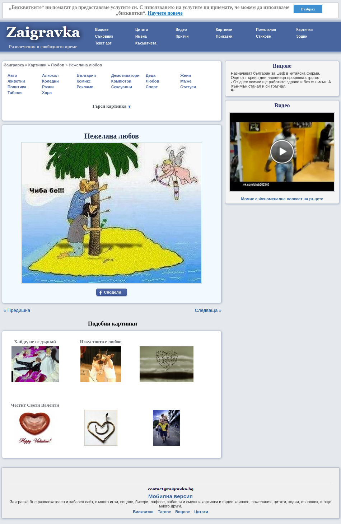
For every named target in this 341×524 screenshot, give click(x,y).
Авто (12, 75)
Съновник (104, 36)
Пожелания (266, 30)
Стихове (263, 36)
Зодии (301, 36)
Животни (16, 81)
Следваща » (208, 310)
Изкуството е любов (101, 341)
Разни (47, 87)
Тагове (164, 512)
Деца (150, 75)
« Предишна (17, 310)
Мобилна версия (170, 496)
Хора (47, 92)
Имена (141, 36)
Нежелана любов (85, 65)
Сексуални (121, 87)
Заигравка (14, 65)
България (86, 75)
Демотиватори (125, 75)
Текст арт (103, 43)
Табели (15, 92)
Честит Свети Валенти (35, 405)
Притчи (182, 36)
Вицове (101, 30)
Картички (304, 30)
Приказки (224, 36)
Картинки (224, 30)
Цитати (141, 30)
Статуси (188, 87)
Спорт (152, 87)
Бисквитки (143, 512)
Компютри (121, 81)
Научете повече (165, 13)
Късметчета (145, 43)
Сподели (112, 292)
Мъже (185, 81)
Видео (181, 30)
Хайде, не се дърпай (35, 341)
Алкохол (50, 75)
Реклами (85, 87)
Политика (17, 87)
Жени (185, 75)
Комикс (84, 81)
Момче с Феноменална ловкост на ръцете (282, 199)
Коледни (50, 81)
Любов (57, 65)
